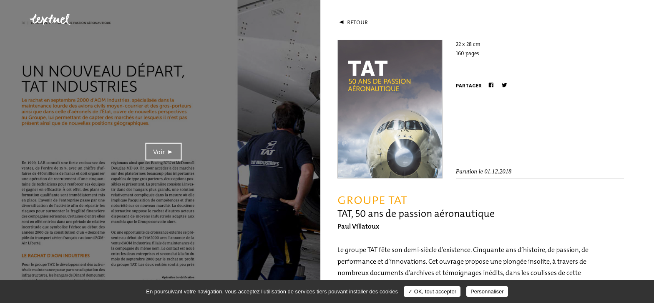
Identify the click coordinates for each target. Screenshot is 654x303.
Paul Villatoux (358, 226)
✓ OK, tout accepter (432, 291)
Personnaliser (487, 291)
